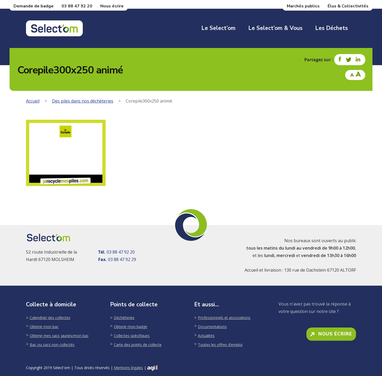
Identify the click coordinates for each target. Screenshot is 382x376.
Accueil (33, 101)
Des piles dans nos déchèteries (82, 101)
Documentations (212, 326)
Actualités (206, 335)
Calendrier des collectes (50, 317)
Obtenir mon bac (44, 326)
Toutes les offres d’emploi (220, 344)
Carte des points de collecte (138, 344)
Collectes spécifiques (132, 335)
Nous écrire (112, 6)
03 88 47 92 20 (77, 6)
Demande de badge (34, 6)
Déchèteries (124, 317)
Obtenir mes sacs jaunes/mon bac (59, 335)
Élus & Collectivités (348, 6)
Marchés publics (303, 6)
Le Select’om (218, 28)
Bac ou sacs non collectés (52, 344)
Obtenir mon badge (130, 326)
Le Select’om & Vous (275, 28)
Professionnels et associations (224, 317)
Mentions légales (128, 367)
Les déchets (331, 28)
